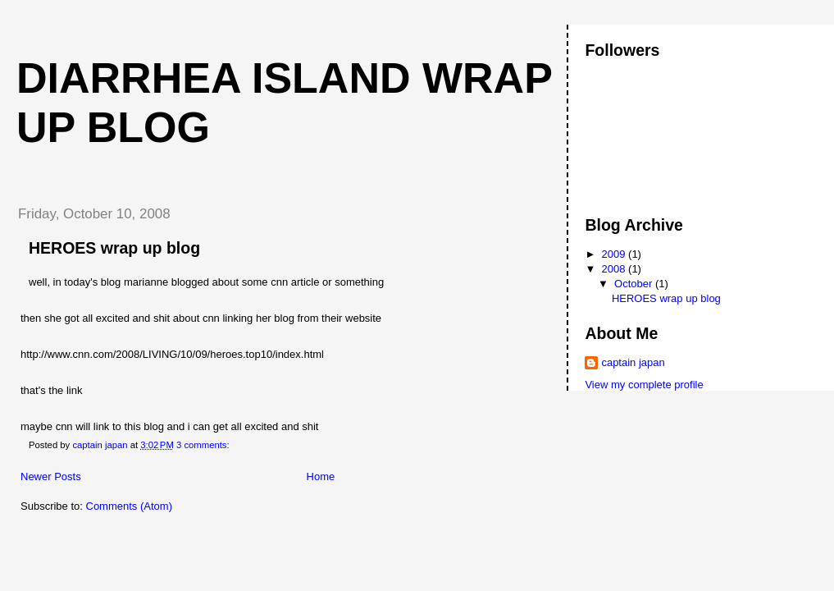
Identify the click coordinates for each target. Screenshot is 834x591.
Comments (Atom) (129, 506)
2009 (615, 254)
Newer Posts (51, 476)
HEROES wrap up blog (114, 248)
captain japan (632, 362)
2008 (615, 269)
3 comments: (204, 445)
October (634, 283)
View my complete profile (644, 384)
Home (321, 476)
